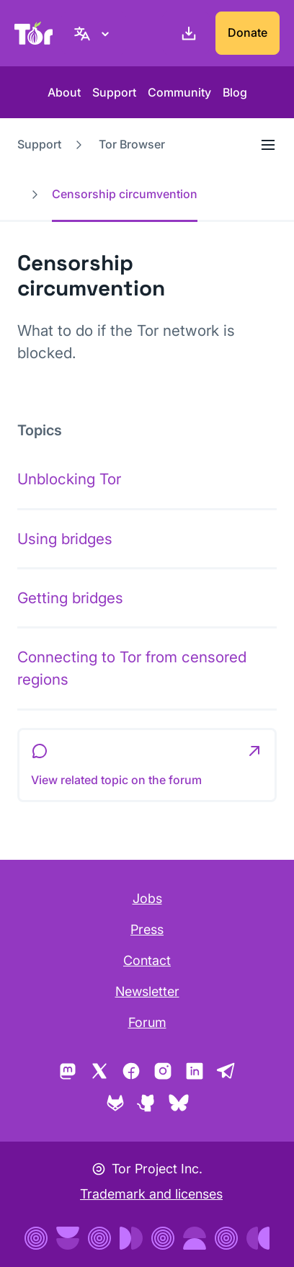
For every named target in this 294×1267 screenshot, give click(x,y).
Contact (147, 960)
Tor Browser (132, 144)
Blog (235, 92)
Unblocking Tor (69, 479)
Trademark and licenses (151, 1193)
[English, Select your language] (93, 33)
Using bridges (64, 539)
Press (147, 929)
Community (179, 92)
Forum (147, 1022)
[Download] (186, 33)
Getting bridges (70, 598)
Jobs (147, 898)
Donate (247, 32)
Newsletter (147, 991)
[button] (147, 765)
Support (114, 92)
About (64, 92)
